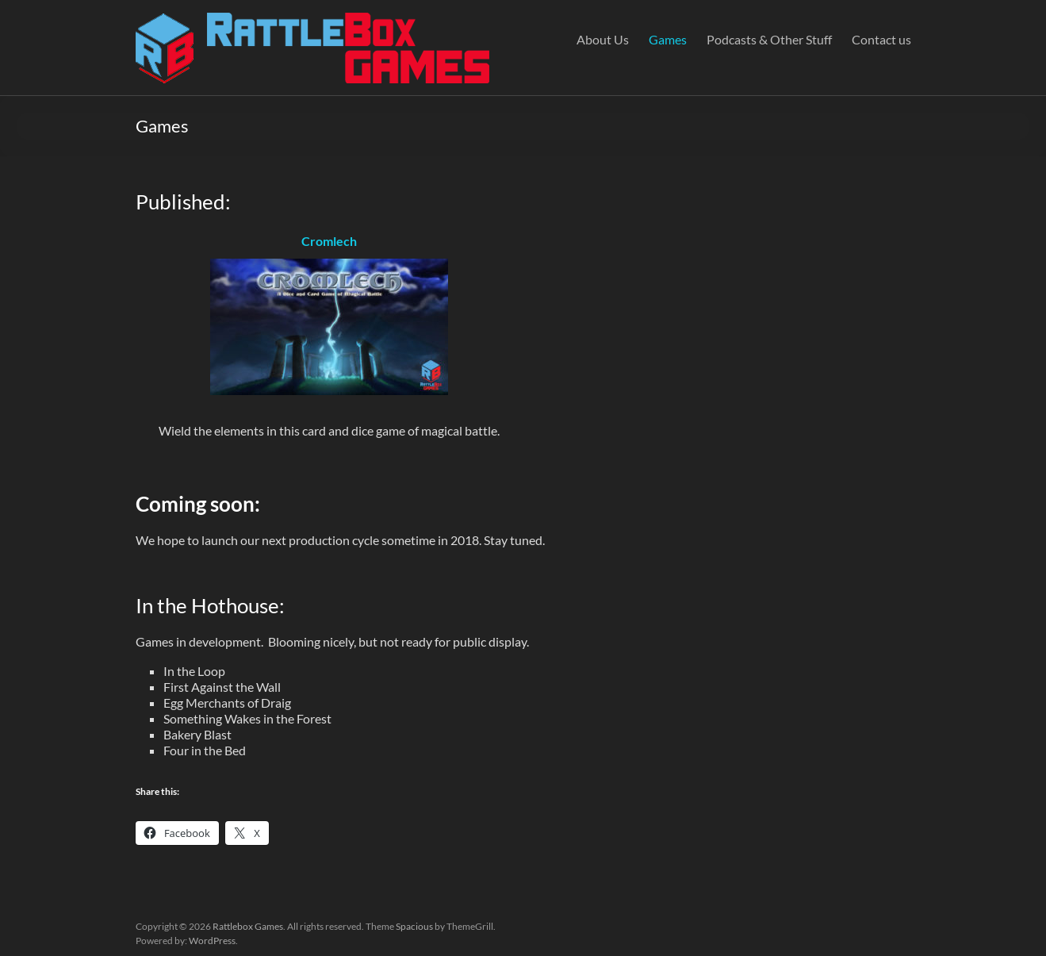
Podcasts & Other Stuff (769, 39)
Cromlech (329, 240)
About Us (603, 39)
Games (668, 39)
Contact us (881, 39)
